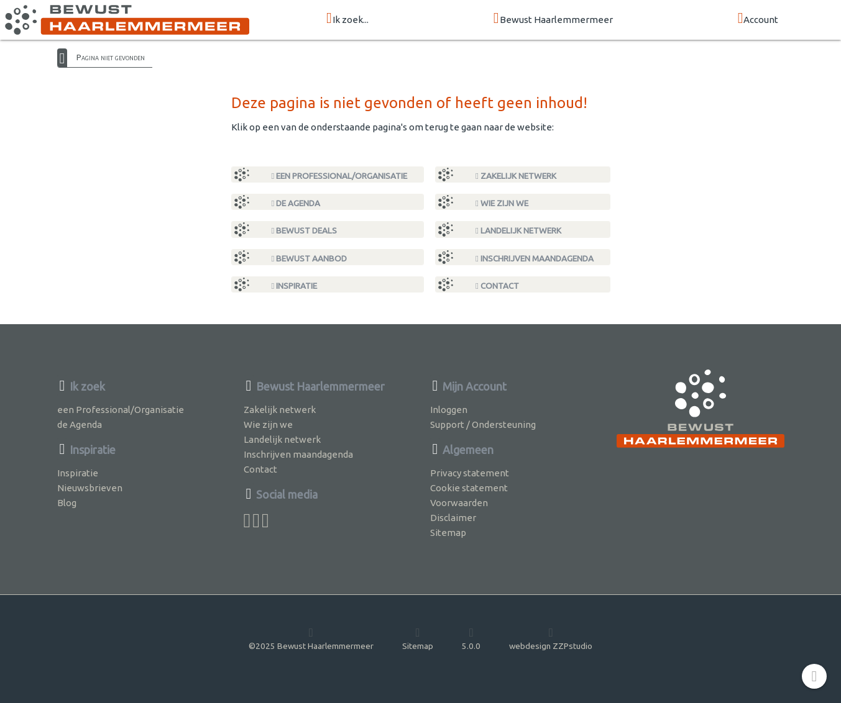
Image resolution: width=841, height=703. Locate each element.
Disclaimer (453, 517)
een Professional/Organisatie (340, 176)
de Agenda (296, 203)
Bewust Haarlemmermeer (553, 19)
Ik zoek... (347, 19)
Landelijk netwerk (518, 230)
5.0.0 (471, 638)
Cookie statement (469, 488)
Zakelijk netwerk (516, 176)
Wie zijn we (502, 203)
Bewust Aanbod (309, 258)
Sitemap (448, 532)
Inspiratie (295, 286)
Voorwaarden (459, 502)
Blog (66, 502)
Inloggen (448, 409)
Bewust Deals (305, 230)
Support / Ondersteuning (483, 424)
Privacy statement (469, 473)
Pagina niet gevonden (110, 57)
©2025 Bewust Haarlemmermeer (311, 638)
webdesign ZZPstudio (550, 638)
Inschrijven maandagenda (535, 258)
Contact (497, 286)
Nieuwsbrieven (89, 488)
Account (758, 19)
